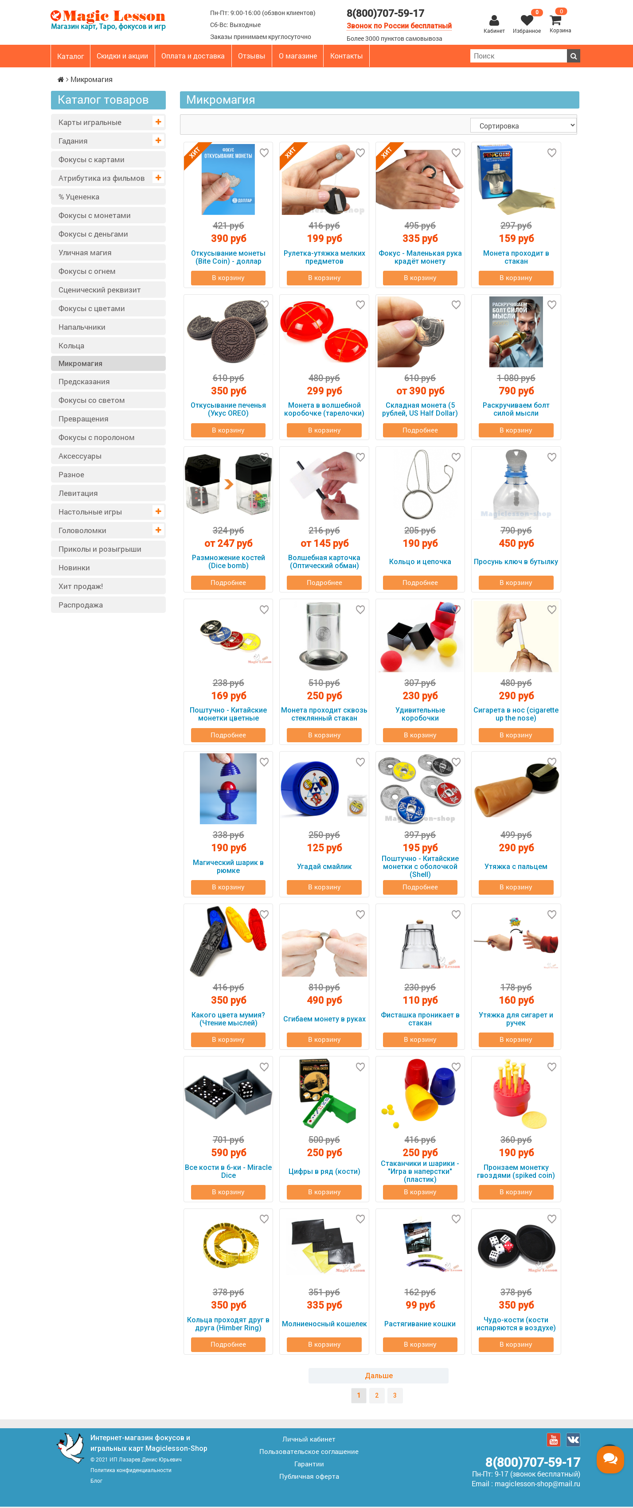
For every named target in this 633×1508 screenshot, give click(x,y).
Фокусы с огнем (87, 271)
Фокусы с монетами (95, 215)
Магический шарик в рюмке (228, 867)
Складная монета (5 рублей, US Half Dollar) (420, 409)
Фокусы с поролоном (97, 437)
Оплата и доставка (193, 55)
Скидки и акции (122, 55)
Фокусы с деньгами (93, 234)
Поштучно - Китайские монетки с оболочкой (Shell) (420, 867)
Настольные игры (90, 512)
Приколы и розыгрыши (100, 549)
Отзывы (252, 55)
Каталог (70, 56)
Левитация (78, 493)
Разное (71, 474)
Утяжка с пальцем (516, 867)
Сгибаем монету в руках (324, 1020)
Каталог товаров (103, 99)
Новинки (74, 567)
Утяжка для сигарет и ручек (516, 1020)
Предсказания (84, 381)
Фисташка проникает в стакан (420, 1020)
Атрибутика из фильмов (102, 178)
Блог (96, 1481)
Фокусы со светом (92, 400)
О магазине (298, 55)
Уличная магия (85, 252)
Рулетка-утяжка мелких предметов (324, 257)
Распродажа (81, 605)
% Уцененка (79, 196)
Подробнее (420, 430)
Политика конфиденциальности (131, 1471)
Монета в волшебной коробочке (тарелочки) (324, 409)
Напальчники (82, 327)
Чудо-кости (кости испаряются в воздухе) (516, 1325)
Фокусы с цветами (92, 308)
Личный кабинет (309, 1440)
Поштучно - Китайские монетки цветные (228, 715)
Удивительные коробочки (420, 715)
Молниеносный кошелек (324, 1325)
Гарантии (309, 1465)
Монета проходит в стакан (516, 257)
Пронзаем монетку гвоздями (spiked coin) (516, 1172)
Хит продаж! (81, 586)
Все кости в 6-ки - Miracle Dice (228, 1172)
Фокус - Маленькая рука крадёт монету (420, 257)
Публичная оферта (309, 1477)
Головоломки (82, 530)
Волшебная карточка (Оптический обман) (324, 562)
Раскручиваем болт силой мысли (516, 409)
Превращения (84, 418)
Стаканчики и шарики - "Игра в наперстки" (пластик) (420, 1173)
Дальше (379, 1377)
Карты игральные (90, 122)
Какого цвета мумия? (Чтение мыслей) (228, 1020)
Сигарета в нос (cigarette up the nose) (516, 715)
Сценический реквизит (100, 289)
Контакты (346, 55)
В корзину (228, 277)
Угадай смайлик (324, 867)
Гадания (73, 141)
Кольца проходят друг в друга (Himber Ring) (228, 1325)
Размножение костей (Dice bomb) (228, 562)
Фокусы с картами (92, 159)
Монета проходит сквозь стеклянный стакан (324, 715)
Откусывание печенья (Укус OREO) (228, 409)
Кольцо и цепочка (420, 562)
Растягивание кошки (420, 1325)
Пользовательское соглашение (309, 1452)
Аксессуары (80, 456)
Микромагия (80, 363)
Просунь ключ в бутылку (516, 562)
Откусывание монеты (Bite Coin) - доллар (228, 257)
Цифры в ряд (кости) (324, 1172)
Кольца (71, 345)
